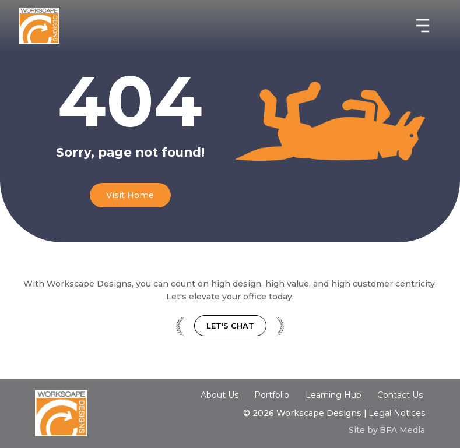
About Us (219, 395)
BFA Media (402, 430)
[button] (422, 25)
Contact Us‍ (400, 395)
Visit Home (130, 195)
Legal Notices (396, 413)
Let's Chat (230, 325)
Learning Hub (333, 395)
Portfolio (271, 395)
